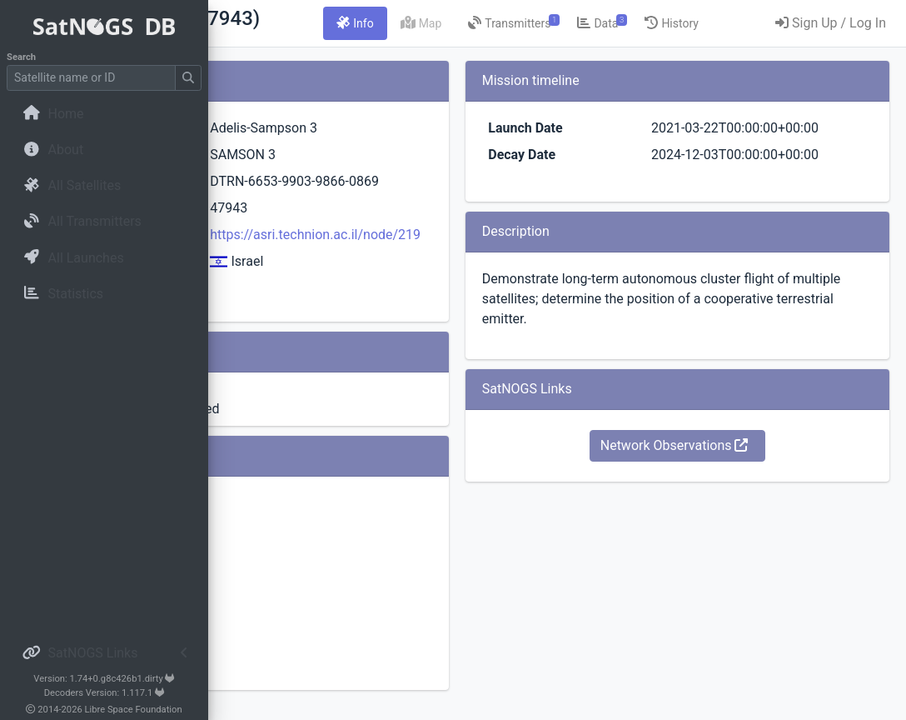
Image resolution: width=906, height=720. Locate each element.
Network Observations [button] (726, 485)
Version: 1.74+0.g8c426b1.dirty (103, 678)
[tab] (512, 23)
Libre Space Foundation (133, 709)
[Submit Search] (188, 78)
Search (21, 57)
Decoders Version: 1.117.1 (104, 693)
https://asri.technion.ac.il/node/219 (479, 254)
